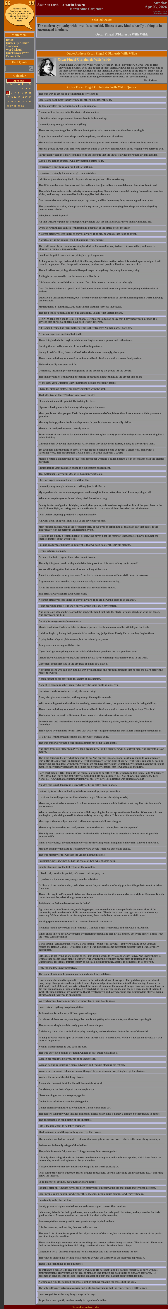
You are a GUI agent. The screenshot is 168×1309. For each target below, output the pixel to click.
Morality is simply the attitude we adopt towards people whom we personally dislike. (85, 422)
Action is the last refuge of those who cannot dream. (67, 557)
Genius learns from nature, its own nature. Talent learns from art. (75, 1107)
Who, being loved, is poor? (53, 215)
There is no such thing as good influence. (61, 1263)
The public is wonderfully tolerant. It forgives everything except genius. (78, 1151)
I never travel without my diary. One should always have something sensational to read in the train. (93, 657)
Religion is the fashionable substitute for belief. (64, 903)
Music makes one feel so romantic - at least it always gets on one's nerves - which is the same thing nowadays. (98, 142)
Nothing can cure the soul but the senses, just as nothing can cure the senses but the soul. (87, 1282)
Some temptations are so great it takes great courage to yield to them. (77, 1221)
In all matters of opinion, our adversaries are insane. (67, 1181)
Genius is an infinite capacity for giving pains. (64, 1101)
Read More (150, 80)
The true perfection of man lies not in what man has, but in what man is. (78, 1052)
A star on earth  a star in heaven (61, 5)
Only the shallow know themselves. (58, 968)
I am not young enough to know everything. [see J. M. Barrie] (72, 486)
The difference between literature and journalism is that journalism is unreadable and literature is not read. (98, 185)
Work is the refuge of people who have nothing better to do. (71, 160)
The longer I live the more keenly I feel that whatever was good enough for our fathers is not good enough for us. (100, 730)
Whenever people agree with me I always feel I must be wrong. (73, 498)
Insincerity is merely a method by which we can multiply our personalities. (80, 791)
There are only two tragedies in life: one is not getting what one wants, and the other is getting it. (92, 130)
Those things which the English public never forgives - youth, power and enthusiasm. (85, 340)
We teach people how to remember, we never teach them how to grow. (77, 1001)
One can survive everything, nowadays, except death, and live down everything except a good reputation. (96, 200)
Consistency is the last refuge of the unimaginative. (66, 1089)
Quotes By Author (17, 43)
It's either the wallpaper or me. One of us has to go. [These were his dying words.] (83, 797)
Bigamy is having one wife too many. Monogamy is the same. (72, 407)
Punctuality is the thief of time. (56, 1200)
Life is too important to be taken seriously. (62, 1126)
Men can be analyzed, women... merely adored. (64, 428)
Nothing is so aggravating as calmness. (60, 621)
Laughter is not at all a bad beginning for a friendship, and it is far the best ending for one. (88, 1251)
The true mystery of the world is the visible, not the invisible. (72, 854)
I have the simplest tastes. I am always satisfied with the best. (72, 389)
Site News (12, 46)
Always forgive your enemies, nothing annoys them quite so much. (75, 697)
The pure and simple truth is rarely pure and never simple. (71, 1025)
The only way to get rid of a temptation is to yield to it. (68, 93)
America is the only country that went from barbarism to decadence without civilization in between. (93, 575)
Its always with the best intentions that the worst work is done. (74, 736)
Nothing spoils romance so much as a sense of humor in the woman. (76, 921)
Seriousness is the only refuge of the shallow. (63, 1145)
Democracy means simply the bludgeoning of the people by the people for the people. (85, 370)
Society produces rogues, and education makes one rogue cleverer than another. (82, 1206)
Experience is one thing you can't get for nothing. (66, 167)
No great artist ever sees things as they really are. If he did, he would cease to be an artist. (88, 233)
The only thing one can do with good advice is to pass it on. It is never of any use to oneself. (88, 563)
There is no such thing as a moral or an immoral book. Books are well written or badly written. (91, 358)
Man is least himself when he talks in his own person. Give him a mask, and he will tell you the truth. (94, 627)
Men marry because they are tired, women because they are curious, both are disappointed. (89, 827)
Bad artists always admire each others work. (63, 593)
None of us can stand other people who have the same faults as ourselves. (78, 685)
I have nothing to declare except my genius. (62, 1095)
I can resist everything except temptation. (61, 1007)
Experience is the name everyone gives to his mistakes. (68, 879)
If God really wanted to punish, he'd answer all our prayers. (71, 873)
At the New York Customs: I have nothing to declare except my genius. (77, 382)
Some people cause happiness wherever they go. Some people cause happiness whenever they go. (91, 1194)
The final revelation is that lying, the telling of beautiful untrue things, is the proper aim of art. (90, 376)
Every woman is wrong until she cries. (59, 645)
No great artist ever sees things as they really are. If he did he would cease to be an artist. (87, 599)
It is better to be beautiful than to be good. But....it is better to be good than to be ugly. (86, 282)
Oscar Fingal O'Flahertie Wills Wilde (121, 34)
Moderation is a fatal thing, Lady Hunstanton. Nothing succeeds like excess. (80, 306)
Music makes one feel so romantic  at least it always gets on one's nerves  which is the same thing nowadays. (99, 1139)
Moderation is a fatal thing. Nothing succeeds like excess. (70, 1132)
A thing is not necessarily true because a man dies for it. (69, 276)
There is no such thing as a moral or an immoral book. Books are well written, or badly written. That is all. (97, 709)
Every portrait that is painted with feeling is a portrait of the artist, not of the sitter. (84, 227)
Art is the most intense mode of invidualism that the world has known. (77, 587)
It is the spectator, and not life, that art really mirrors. (68, 1227)
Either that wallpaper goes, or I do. (58, 364)
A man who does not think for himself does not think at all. (71, 1083)
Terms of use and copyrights (86, 1307)
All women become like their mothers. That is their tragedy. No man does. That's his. (85, 328)
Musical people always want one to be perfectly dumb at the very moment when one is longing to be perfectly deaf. (101, 148)
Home (9, 39)
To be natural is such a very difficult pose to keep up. (68, 1013)
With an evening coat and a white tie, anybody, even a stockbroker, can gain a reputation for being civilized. (98, 703)
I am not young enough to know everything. (63, 124)
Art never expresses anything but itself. (60, 334)
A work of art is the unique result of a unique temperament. (71, 240)
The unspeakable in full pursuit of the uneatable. (65, 1119)
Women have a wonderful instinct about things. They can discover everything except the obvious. (92, 1071)
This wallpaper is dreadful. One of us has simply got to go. (70, 474)
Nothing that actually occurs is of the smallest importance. (70, 346)
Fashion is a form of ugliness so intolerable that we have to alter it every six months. (85, 545)
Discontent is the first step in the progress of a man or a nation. (73, 663)
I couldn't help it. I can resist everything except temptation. (71, 255)
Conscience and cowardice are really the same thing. (67, 691)
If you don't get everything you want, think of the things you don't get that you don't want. (88, 651)
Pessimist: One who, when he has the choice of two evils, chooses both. (77, 861)
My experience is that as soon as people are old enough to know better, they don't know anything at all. (95, 492)
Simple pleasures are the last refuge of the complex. (67, 867)
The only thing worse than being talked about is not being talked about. (78, 742)
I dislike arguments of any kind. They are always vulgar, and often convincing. (82, 179)
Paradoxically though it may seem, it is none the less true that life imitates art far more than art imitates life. (98, 154)
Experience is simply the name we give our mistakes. (67, 173)
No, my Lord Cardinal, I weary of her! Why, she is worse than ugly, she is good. (82, 352)
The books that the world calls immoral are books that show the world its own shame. (86, 715)
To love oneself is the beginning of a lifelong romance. (68, 106)
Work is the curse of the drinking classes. (61, 1077)
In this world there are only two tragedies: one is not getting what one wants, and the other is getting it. (95, 1019)
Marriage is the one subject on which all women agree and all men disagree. (80, 821)
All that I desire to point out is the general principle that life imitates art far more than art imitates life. (95, 221)
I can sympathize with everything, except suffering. (67, 1294)
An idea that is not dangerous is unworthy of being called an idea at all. (78, 785)
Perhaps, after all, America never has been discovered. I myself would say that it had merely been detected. (97, 1187)
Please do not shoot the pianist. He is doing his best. (67, 401)
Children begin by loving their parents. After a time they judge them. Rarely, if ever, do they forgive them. (97, 443)
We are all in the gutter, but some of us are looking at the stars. (73, 569)
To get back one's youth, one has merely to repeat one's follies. (73, 1300)
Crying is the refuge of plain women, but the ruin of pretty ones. (74, 639)
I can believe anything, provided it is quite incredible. (68, 514)
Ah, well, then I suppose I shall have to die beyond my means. (72, 520)
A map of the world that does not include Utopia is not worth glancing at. (79, 1166)
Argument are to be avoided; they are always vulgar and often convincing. (79, 581)
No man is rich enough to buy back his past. (63, 1046)
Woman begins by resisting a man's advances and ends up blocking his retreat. (82, 1065)
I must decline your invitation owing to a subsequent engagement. (75, 467)
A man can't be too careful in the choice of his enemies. (69, 112)
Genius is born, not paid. (52, 551)
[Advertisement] (19, 165)
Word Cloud (14, 49)
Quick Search (17, 53)
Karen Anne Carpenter (86, 9)
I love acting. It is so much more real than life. (64, 480)
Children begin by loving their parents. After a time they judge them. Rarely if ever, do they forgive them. (96, 633)
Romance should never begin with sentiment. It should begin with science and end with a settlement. (94, 927)
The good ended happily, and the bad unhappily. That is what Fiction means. (81, 312)
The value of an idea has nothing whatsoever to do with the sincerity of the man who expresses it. (92, 1257)
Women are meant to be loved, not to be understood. (67, 1058)
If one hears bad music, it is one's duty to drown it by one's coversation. (78, 606)
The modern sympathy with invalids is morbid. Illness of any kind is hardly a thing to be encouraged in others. (99, 1113)
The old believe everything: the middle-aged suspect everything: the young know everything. (89, 270)
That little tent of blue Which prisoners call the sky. (67, 395)
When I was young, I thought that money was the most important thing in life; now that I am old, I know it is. (99, 842)
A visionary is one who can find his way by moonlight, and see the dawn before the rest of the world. (93, 1031)
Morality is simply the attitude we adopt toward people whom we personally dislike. (85, 848)
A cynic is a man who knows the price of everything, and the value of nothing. (81, 136)
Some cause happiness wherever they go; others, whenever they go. (75, 100)
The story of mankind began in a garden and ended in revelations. (75, 974)
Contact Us (13, 56)
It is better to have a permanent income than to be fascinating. (73, 118)
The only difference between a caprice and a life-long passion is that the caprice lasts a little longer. (93, 1288)
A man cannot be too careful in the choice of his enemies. (70, 679)
